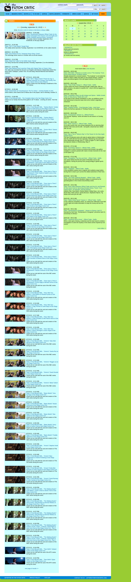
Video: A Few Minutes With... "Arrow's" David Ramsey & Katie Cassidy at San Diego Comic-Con (42, 479)
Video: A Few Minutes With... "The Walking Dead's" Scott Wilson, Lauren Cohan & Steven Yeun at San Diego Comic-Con (41, 490)
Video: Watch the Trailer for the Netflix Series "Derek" (20, 61)
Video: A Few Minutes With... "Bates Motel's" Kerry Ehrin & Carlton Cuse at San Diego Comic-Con (41, 425)
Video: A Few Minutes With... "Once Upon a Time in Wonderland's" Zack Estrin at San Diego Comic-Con (41, 161)
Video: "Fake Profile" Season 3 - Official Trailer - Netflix (80, 85)
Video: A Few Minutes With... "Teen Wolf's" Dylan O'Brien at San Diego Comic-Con (40, 560)
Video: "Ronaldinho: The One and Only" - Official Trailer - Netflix (82, 158)
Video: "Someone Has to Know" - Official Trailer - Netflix (80, 219)
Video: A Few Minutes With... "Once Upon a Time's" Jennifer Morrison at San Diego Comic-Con (41, 226)
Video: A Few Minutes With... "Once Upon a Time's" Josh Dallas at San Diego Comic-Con (41, 215)
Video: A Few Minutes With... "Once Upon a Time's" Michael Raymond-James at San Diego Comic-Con (41, 194)
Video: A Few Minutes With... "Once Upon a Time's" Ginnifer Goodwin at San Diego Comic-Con (41, 236)
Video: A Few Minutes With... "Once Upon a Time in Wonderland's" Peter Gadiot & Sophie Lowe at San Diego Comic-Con (41, 173)
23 (72, 36)
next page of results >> (31, 568)
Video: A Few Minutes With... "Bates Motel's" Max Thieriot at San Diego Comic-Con (40, 415)
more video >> (101, 228)
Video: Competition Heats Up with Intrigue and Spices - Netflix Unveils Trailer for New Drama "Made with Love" (84, 96)
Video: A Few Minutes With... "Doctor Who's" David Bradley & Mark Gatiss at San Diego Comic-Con (41, 151)
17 (78, 34)
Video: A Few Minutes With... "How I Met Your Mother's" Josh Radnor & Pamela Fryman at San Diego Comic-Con (40, 294)
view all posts (91, 68)
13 (97, 31)
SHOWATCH (68, 47)
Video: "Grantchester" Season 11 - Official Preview (79, 115)
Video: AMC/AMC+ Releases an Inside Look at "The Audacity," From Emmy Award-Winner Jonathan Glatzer (84, 73)
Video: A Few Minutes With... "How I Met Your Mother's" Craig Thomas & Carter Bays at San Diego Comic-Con (41, 306)
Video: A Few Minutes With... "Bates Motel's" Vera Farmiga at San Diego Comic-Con (41, 394)
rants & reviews (28, 30)
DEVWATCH (68, 50)
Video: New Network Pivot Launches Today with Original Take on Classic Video (28, 68)
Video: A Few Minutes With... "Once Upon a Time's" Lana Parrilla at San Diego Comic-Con (41, 205)
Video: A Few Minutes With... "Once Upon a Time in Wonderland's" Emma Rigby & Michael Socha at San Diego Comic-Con (41, 282)
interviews (37, 30)
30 (72, 39)
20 (97, 34)
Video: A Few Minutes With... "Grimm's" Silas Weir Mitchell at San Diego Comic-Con (41, 341)
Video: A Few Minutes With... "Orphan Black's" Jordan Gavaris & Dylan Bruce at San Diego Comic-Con (42, 107)
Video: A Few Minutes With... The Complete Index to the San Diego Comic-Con (28, 98)
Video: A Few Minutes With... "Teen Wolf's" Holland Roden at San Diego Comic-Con (41, 549)
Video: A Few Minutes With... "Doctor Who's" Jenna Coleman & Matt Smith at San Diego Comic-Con (41, 140)
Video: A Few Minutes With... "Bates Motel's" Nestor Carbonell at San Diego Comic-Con (41, 404)
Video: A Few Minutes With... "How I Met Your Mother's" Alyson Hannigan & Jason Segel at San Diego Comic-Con (40, 330)
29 (66, 39)
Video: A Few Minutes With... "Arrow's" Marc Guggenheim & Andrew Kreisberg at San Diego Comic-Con (40, 457)
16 (72, 34)
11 (85, 31)
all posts (20, 30)
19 (91, 34)
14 (103, 31)
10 (78, 31)
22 (66, 36)
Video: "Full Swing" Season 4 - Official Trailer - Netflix (79, 148)
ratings (43, 30)
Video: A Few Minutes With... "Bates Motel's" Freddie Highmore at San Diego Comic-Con (41, 435)
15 (66, 34)
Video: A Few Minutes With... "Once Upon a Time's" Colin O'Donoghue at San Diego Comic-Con (41, 247)
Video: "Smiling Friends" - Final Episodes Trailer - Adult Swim (82, 107)
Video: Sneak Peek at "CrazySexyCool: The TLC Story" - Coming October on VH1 (29, 91)
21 (103, 34)
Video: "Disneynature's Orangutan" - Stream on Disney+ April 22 (83, 210)
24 (78, 36)
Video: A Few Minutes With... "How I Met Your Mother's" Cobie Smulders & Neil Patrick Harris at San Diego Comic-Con (42, 318)
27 (97, 36)
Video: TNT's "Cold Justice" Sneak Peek (17, 46)
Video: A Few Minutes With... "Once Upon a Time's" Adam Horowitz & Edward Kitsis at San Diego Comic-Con (42, 258)
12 (91, 31)
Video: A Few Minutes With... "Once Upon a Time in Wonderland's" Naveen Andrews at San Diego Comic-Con (42, 270)
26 (91, 36)
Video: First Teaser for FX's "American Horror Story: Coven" (22, 53)
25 (85, 36)
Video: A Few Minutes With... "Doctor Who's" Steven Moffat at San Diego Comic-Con (41, 130)
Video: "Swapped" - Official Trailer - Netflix (76, 168)
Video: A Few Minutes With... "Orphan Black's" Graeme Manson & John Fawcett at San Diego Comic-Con (40, 119)
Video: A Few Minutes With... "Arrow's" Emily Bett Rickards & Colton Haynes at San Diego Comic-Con (41, 468)
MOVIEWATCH (69, 54)
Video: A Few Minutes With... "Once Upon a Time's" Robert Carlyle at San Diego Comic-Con (41, 184)
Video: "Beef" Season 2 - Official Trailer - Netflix (78, 123)
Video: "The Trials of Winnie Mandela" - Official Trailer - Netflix (82, 177)
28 (103, 36)
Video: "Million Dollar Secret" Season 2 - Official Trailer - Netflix (82, 200)
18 (85, 34)
